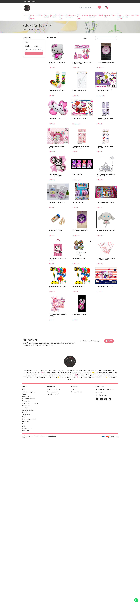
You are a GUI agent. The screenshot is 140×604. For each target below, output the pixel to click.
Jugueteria (85, 15)
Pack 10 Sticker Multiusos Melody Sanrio (81, 147)
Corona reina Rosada (79, 90)
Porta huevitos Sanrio (80, 314)
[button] (106, 7)
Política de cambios (52, 392)
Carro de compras (76, 392)
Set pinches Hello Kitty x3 (57, 202)
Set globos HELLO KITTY (104, 90)
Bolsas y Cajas (61, 16)
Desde (27, 46)
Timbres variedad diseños (105, 202)
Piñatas (137, 15)
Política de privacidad (52, 394)
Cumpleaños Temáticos (53, 16)
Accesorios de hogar (92, 16)
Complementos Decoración (70, 16)
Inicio (25, 15)
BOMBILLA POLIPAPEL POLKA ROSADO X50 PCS (106, 259)
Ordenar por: (88, 38)
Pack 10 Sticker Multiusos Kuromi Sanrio (105, 119)
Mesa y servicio (46, 16)
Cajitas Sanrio (77, 174)
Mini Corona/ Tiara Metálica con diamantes (106, 175)
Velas (132, 15)
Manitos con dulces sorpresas (79, 287)
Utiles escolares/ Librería (121, 16)
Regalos (114, 15)
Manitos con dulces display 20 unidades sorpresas (57, 287)
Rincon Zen (127, 16)
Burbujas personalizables (57, 90)
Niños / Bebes (78, 16)
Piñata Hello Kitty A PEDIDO (105, 62)
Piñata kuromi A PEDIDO (80, 230)
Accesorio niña (107, 16)
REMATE (100, 15)
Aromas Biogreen (27, 428)
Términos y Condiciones (53, 389)
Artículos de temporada (32, 16)
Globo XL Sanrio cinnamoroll (106, 230)
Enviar (109, 341)
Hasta (36, 46)
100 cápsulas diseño (79, 258)
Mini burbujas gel (78, 202)
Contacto (73, 389)
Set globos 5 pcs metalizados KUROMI (55, 175)
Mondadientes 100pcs (56, 230)
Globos (40, 15)
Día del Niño (25, 430)
